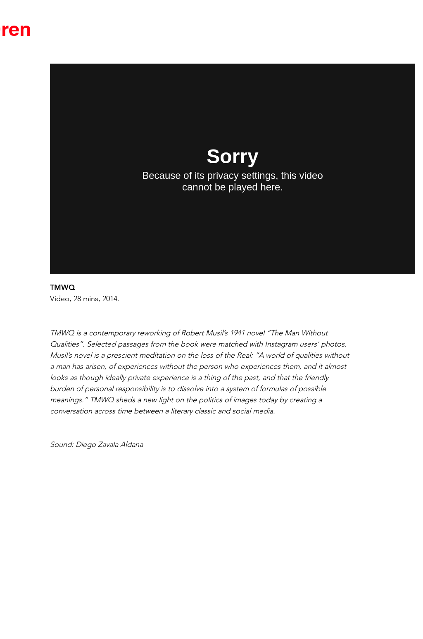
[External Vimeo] (232, 169)
